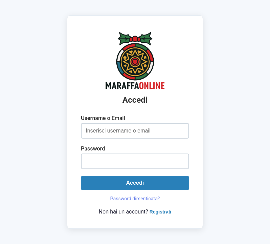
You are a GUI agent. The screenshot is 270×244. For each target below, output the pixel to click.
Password (93, 148)
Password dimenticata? (135, 198)
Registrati (160, 212)
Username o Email (103, 118)
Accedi (135, 183)
